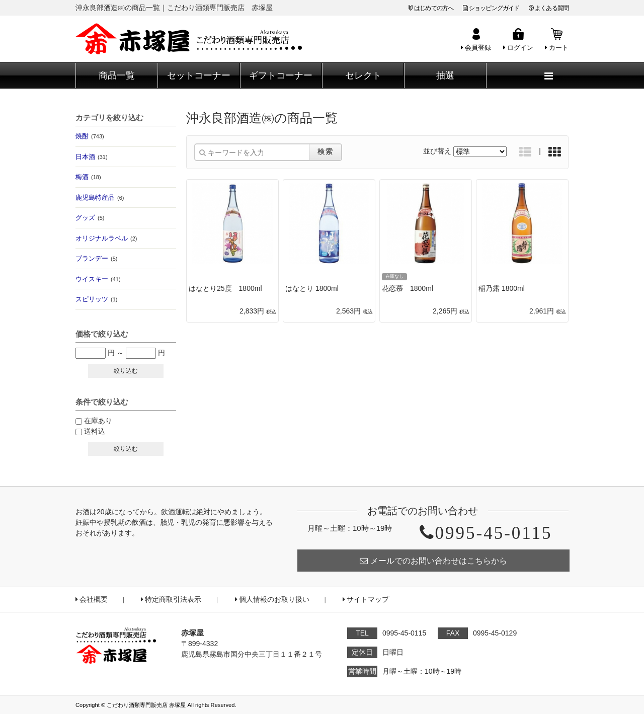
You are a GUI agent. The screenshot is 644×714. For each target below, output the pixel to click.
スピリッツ (96, 299)
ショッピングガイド (491, 8)
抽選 (445, 75)
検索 (325, 151)
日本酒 (91, 157)
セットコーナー (198, 75)
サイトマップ (366, 599)
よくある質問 (549, 8)
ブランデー (96, 258)
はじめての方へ (433, 8)
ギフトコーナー (280, 75)
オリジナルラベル (106, 238)
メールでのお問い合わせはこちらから (433, 561)
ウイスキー (98, 279)
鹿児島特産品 (99, 197)
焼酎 (89, 136)
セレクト (363, 75)
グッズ (89, 217)
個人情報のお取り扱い (272, 599)
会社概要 (91, 599)
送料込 (94, 431)
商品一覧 (117, 75)
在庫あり (98, 421)
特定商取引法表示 (171, 599)
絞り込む (126, 370)
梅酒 (88, 177)
